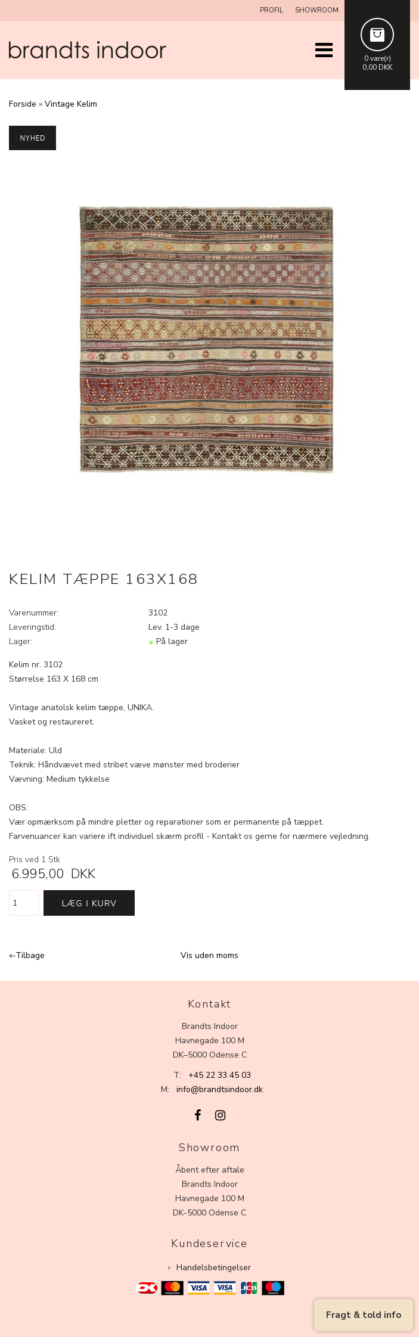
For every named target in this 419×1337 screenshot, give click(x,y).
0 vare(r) (377, 58)
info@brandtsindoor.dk (219, 1089)
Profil (271, 10)
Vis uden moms (209, 955)
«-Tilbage (27, 955)
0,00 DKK (377, 67)
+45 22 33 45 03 (219, 1075)
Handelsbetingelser (213, 1267)
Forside (22, 104)
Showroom (317, 10)
